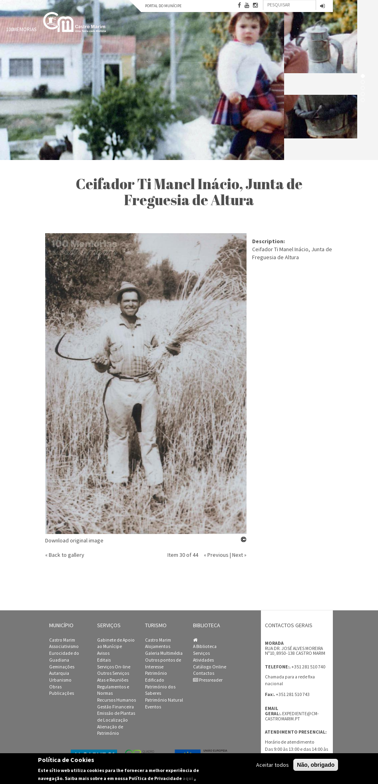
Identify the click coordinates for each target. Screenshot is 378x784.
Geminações (61, 667)
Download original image (74, 540)
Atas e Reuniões (112, 680)
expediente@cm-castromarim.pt (292, 716)
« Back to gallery (64, 554)
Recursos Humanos (116, 700)
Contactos (203, 673)
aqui (188, 778)
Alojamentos (157, 646)
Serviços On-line (113, 667)
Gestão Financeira (115, 707)
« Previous (216, 554)
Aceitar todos (272, 764)
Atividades (203, 660)
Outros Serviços (113, 673)
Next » (239, 554)
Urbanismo (60, 680)
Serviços (201, 653)
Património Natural (164, 700)
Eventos (153, 707)
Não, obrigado (315, 765)
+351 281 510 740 (308, 667)
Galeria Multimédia (164, 653)
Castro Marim (62, 640)
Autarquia (59, 673)
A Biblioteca (205, 646)
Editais (104, 660)
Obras (55, 687)
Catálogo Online (209, 667)
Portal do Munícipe (163, 5)
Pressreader (208, 680)
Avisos (103, 653)
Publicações (61, 693)
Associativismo (64, 646)
